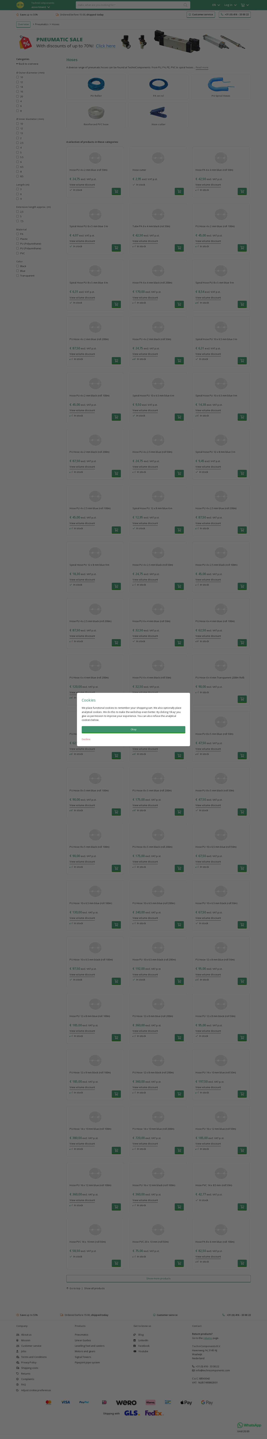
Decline (86, 739)
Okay (134, 729)
